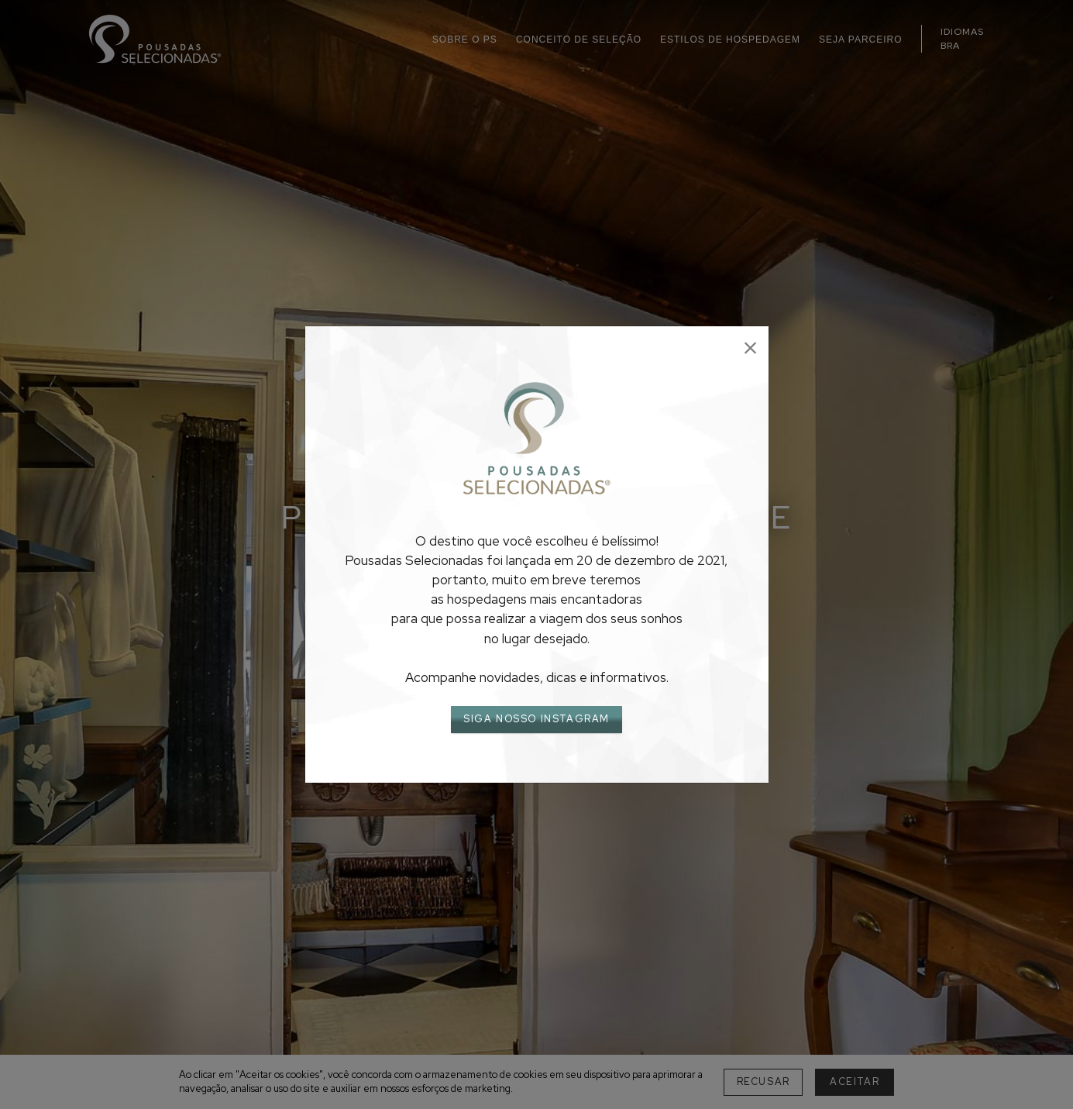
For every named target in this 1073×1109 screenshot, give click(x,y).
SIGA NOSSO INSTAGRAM (536, 718)
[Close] (750, 348)
